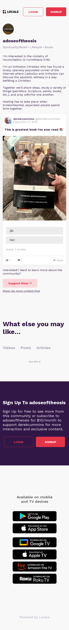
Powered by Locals (34, 617)
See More (34, 361)
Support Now (20, 283)
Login (33, 12)
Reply (58, 260)
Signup (56, 12)
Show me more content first (21, 290)
